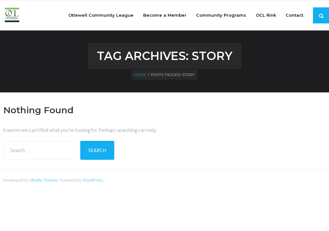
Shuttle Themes (44, 180)
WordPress (93, 180)
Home (140, 74)
